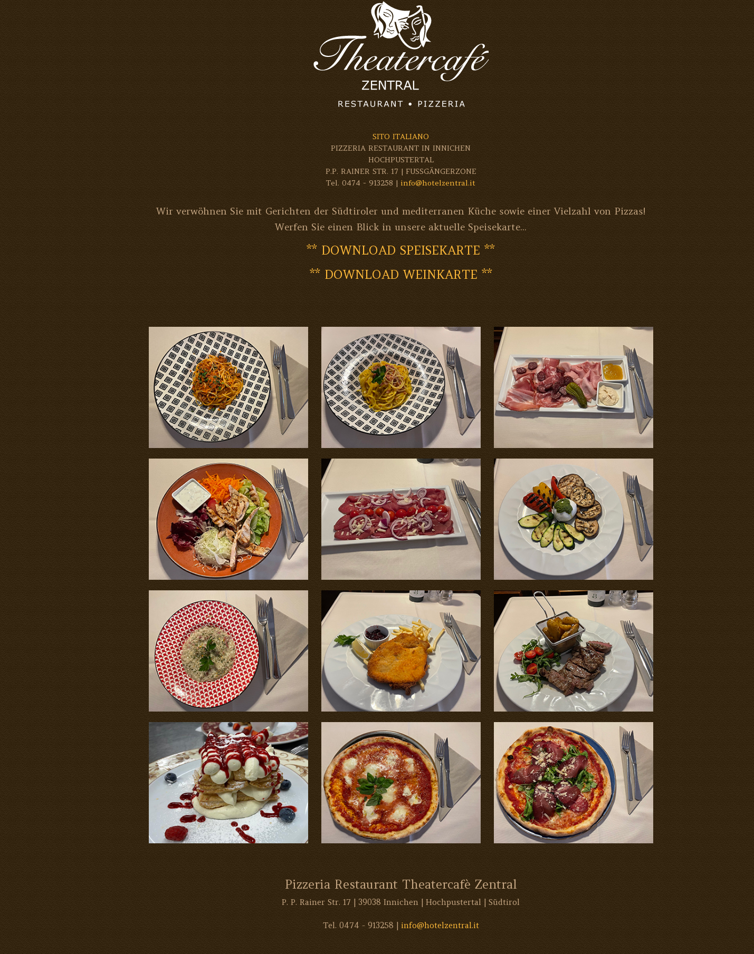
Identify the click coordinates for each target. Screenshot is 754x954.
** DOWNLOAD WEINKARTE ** (401, 274)
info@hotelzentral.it (437, 183)
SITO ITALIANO (401, 136)
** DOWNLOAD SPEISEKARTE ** (401, 250)
